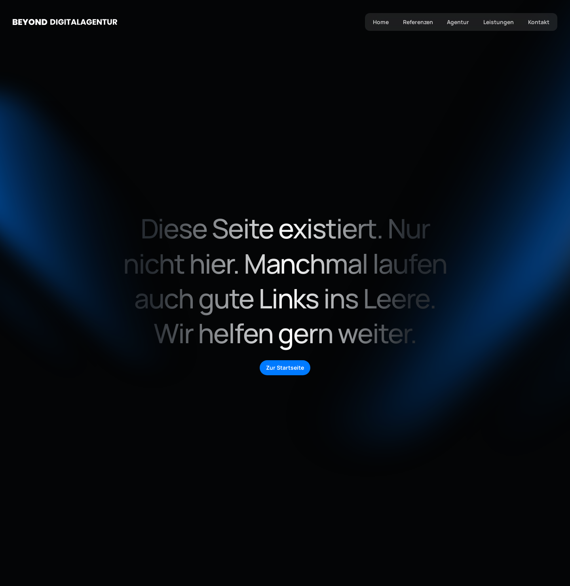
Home (380, 22)
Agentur (458, 22)
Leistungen (498, 22)
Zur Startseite (285, 367)
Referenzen (418, 22)
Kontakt (538, 22)
